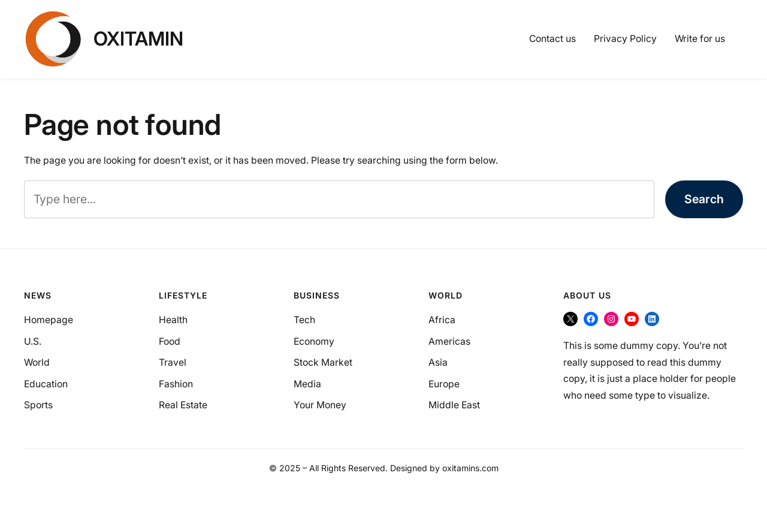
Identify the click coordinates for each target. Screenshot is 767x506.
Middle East (454, 405)
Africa (441, 320)
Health (173, 320)
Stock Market (323, 362)
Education (46, 384)
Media (307, 384)
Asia (438, 362)
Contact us (552, 38)
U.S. (32, 341)
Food (169, 341)
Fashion (176, 384)
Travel (172, 362)
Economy (314, 341)
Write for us (700, 38)
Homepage (48, 320)
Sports (38, 405)
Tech (304, 320)
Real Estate (183, 405)
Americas (449, 341)
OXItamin (138, 38)
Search (704, 199)
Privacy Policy (625, 38)
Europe (444, 384)
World (37, 362)
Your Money (320, 405)
